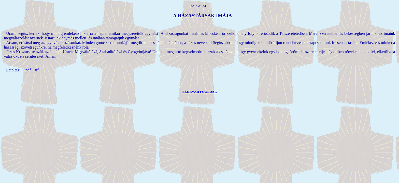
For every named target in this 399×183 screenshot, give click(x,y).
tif (36, 70)
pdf (28, 70)
